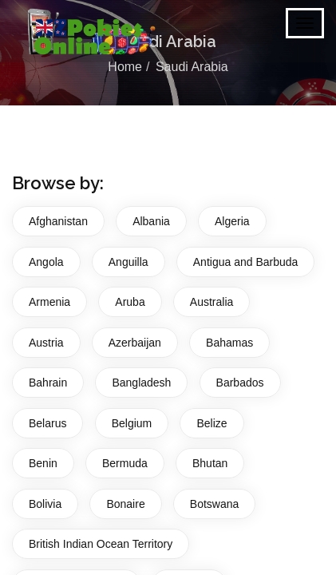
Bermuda (125, 463)
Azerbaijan (135, 342)
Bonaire (125, 504)
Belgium (132, 423)
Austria (46, 342)
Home (125, 66)
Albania (151, 221)
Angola (46, 262)
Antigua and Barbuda (245, 262)
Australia (211, 301)
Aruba (129, 301)
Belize (211, 423)
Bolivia (45, 504)
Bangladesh (141, 382)
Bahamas (229, 342)
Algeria (232, 221)
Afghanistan (58, 221)
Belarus (47, 423)
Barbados (240, 382)
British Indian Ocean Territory (100, 543)
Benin (43, 463)
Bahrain (48, 382)
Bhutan (209, 463)
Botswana (214, 504)
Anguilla (128, 262)
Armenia (49, 301)
